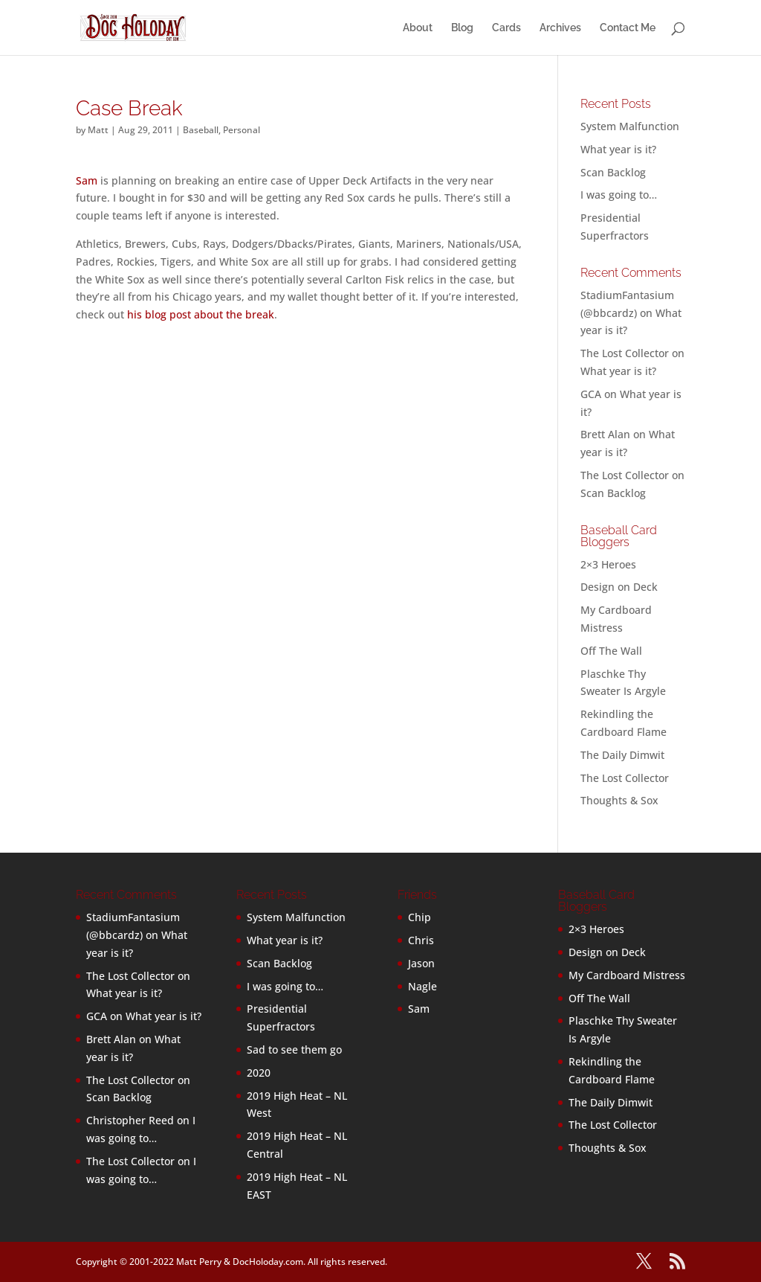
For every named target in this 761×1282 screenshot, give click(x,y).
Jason (421, 963)
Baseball (200, 130)
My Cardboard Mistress (627, 975)
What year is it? (618, 149)
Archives (560, 27)
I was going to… (618, 195)
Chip (419, 917)
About (418, 27)
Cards (506, 27)
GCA (590, 394)
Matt (98, 130)
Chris (421, 940)
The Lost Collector (624, 778)
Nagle (422, 986)
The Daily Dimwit (622, 755)
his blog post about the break (200, 314)
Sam (86, 180)
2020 (259, 1072)
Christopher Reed (130, 1120)
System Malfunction (629, 126)
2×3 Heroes (608, 564)
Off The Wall (611, 651)
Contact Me (627, 27)
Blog (462, 27)
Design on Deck (619, 587)
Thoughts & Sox (619, 800)
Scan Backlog (613, 172)
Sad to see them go (294, 1049)
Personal (241, 130)
